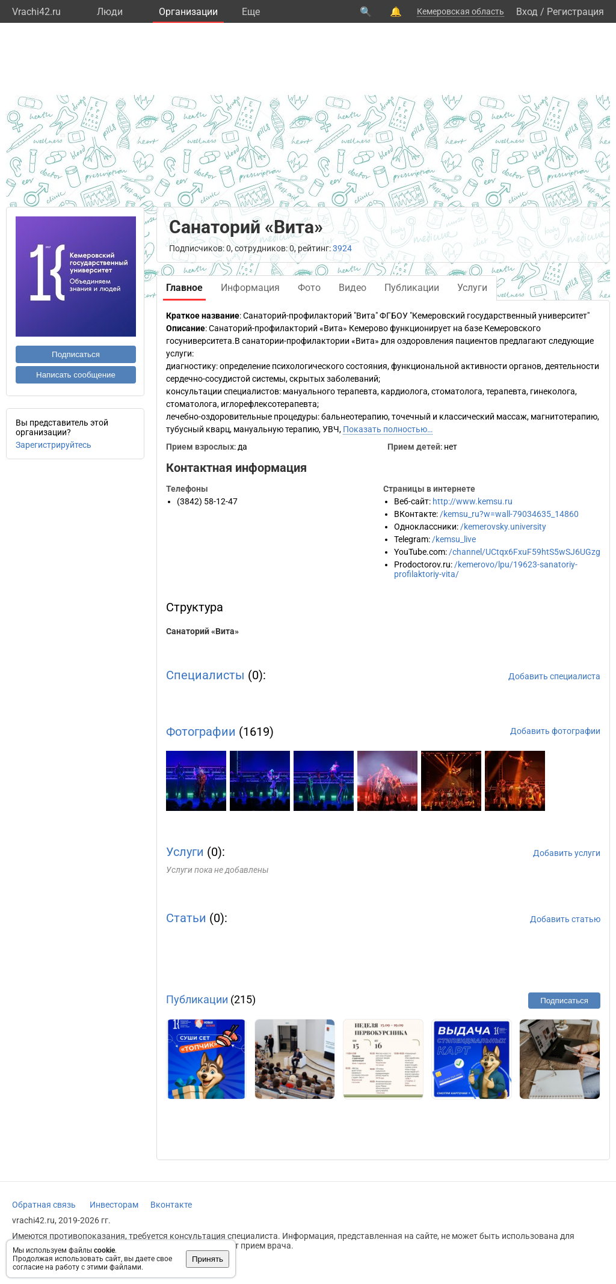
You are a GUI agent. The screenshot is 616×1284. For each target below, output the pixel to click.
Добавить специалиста (554, 676)
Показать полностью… (388, 429)
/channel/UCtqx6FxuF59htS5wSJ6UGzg (524, 552)
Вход (527, 11)
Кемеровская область (460, 11)
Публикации (197, 999)
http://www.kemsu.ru (473, 501)
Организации (188, 11)
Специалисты (205, 675)
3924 (342, 248)
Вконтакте (171, 1204)
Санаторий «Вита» (202, 631)
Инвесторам (114, 1204)
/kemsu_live (454, 539)
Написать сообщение (76, 374)
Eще (251, 11)
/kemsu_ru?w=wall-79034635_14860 (509, 514)
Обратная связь (44, 1204)
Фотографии (201, 731)
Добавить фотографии (555, 731)
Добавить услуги (566, 853)
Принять (207, 1259)
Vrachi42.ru (36, 11)
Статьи (186, 918)
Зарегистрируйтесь (53, 445)
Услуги (185, 852)
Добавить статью (565, 919)
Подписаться (76, 354)
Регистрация (575, 11)
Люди (110, 11)
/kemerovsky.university (503, 526)
